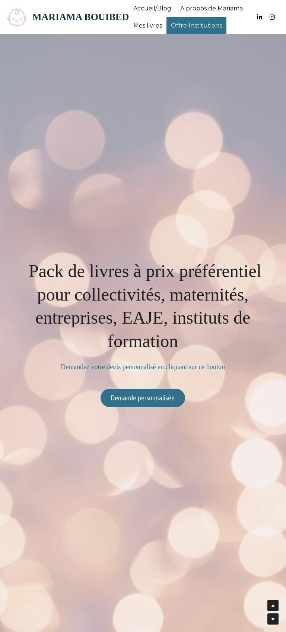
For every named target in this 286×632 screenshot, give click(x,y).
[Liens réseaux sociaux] (259, 17)
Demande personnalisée (143, 398)
